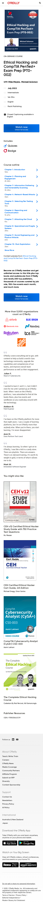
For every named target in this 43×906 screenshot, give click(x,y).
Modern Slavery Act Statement (13, 900)
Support (6, 792)
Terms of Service (8, 895)
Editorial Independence (11, 898)
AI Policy (5, 807)
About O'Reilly (9, 751)
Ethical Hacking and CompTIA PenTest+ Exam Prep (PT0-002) (21, 258)
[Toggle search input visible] (40, 3)
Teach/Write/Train (10, 756)
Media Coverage (9, 767)
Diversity (6, 781)
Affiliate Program (9, 774)
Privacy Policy (8, 804)
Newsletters (7, 800)
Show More (9, 250)
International (9, 815)
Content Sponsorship (11, 785)
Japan (5, 823)
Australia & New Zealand (12, 819)
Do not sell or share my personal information (18, 884)
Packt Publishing (15, 106)
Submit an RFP (8, 777)
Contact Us (7, 797)
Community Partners (11, 770)
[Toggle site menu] (3, 3)
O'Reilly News (8, 763)
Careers (5, 760)
